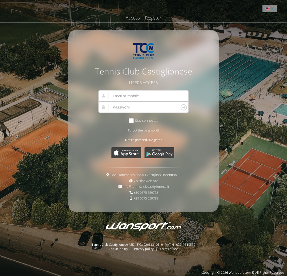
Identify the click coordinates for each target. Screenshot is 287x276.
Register (153, 18)
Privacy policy (144, 249)
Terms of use (169, 249)
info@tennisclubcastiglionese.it (146, 186)
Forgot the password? (143, 130)
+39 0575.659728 (146, 192)
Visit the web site (145, 180)
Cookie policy (119, 249)
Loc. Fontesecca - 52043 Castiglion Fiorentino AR (146, 174)
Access (133, 18)
